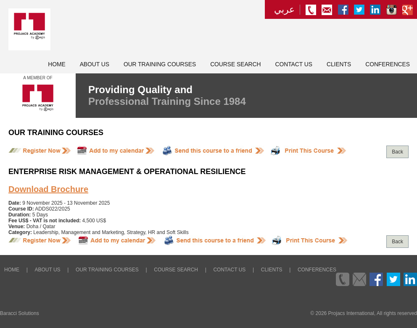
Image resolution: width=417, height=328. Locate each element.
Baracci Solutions (19, 313)
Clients (339, 64)
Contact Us (293, 64)
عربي (284, 10)
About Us (94, 64)
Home (56, 64)
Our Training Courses (160, 64)
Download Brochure (48, 189)
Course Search (235, 64)
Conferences (387, 64)
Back (397, 152)
